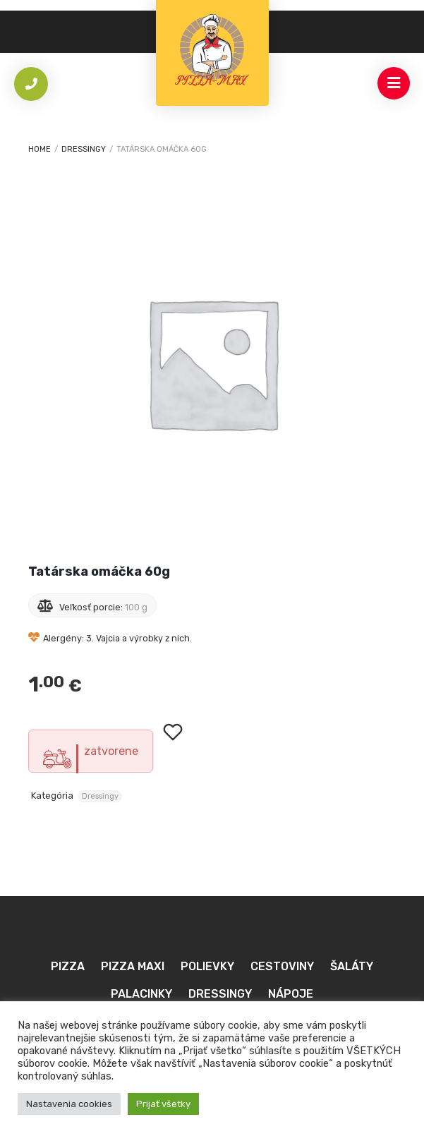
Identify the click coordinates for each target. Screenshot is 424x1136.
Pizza (68, 966)
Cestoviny (282, 966)
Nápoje (290, 994)
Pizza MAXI (132, 966)
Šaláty (351, 966)
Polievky (207, 966)
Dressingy (83, 149)
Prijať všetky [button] (163, 1104)
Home (39, 149)
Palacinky (141, 994)
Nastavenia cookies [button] (69, 1104)
